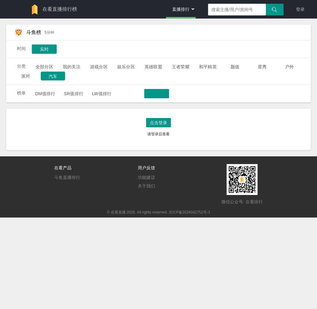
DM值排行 (45, 93)
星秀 (262, 66)
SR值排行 (73, 93)
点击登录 (158, 122)
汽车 (53, 76)
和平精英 (208, 66)
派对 (25, 76)
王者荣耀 (180, 66)
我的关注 (71, 66)
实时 (44, 49)
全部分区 (44, 66)
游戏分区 (99, 66)
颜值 (235, 66)
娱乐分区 (126, 66)
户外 (289, 66)
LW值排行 (101, 93)
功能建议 (146, 177)
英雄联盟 (153, 66)
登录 (300, 9)
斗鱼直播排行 (67, 177)
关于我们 (146, 186)
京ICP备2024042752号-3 (189, 212)
